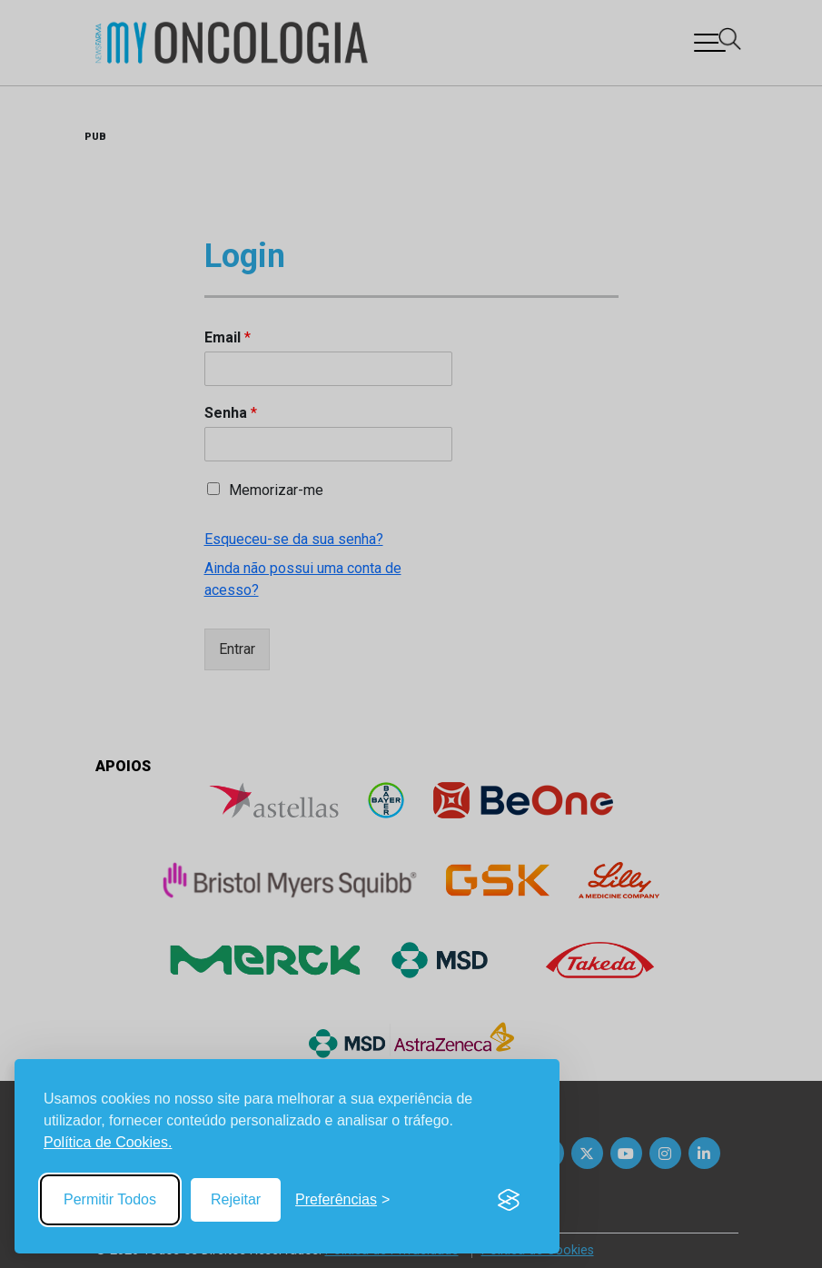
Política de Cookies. (108, 1142)
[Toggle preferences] (342, 1199)
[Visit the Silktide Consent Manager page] (508, 1200)
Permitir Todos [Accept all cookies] (110, 1199)
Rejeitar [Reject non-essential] (236, 1199)
